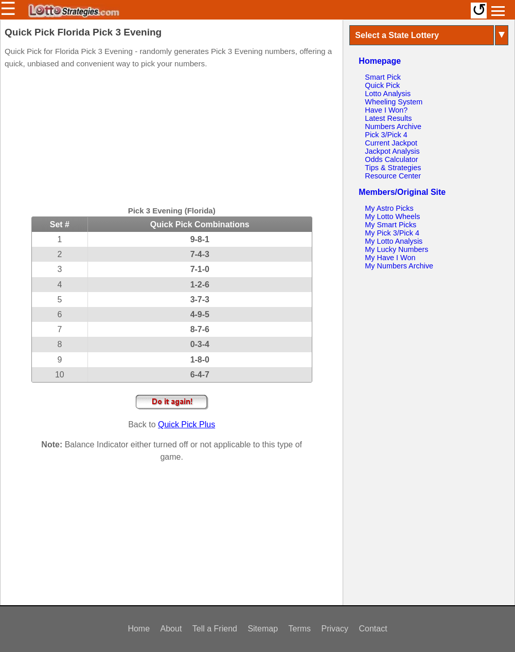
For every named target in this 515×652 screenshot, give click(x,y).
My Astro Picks (389, 208)
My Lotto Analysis (393, 241)
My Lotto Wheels (392, 216)
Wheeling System (393, 102)
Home (139, 628)
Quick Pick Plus (186, 424)
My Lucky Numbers (396, 249)
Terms (300, 628)
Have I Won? (386, 110)
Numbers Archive (393, 126)
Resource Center (393, 176)
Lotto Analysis (388, 93)
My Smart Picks (390, 225)
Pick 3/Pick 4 (386, 135)
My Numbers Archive (399, 266)
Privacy (335, 628)
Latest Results (388, 118)
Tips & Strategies (393, 168)
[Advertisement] (172, 139)
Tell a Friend (214, 628)
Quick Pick (382, 85)
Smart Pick (383, 77)
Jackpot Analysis (392, 151)
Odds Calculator (391, 159)
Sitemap (262, 628)
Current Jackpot (391, 143)
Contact (373, 628)
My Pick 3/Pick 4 (392, 233)
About (171, 628)
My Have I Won (390, 257)
